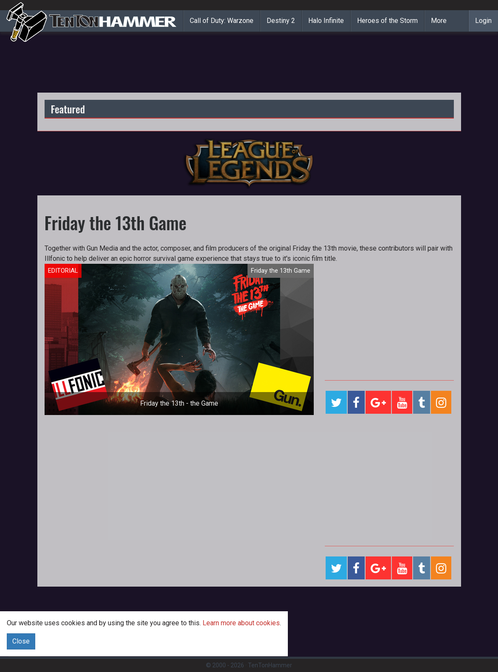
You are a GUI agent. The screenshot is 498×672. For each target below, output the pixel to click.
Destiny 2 (281, 21)
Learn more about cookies (241, 623)
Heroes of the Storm (387, 21)
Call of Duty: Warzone (221, 21)
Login (483, 21)
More (439, 21)
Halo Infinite (326, 21)
